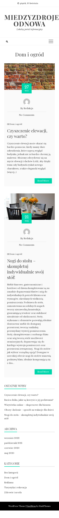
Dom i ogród (16, 124)
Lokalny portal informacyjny (30, 29)
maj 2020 (9, 453)
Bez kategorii (11, 472)
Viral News (31, 506)
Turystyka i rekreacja (15, 487)
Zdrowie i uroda (13, 492)
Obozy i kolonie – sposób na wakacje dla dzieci (29, 410)
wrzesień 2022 (11, 438)
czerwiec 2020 (11, 448)
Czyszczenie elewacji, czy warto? (27, 133)
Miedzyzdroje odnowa (31, 20)
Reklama (8, 482)
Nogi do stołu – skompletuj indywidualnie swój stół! (25, 269)
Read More (43, 181)
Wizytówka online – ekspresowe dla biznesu (27, 405)
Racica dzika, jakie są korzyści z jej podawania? (28, 400)
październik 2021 (13, 443)
